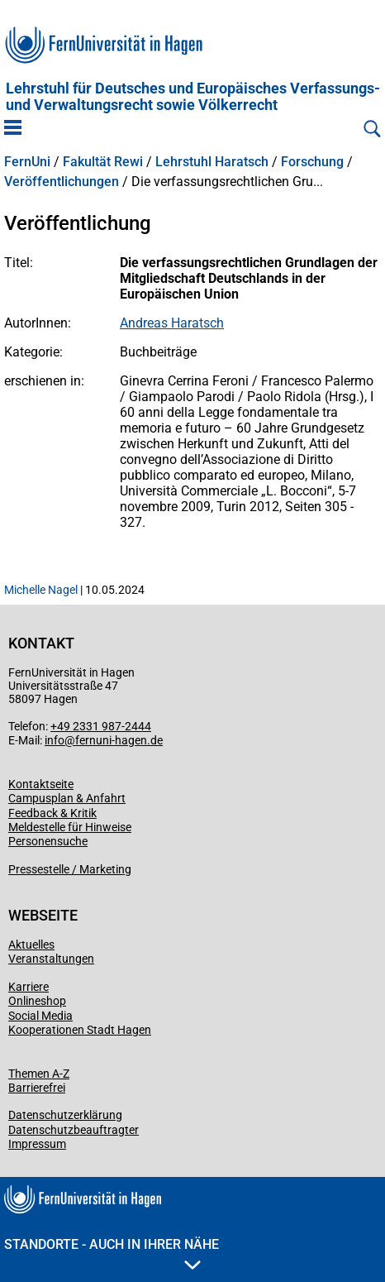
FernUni (27, 162)
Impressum (37, 1143)
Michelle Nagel (41, 589)
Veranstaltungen (51, 958)
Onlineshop (37, 1000)
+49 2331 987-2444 (100, 726)
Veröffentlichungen (61, 182)
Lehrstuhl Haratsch (212, 162)
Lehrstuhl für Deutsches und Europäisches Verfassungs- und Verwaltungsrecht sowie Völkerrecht (193, 96)
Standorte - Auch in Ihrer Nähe (111, 1253)
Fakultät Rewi (103, 162)
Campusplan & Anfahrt (67, 798)
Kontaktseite (41, 784)
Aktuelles (31, 944)
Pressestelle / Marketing (69, 869)
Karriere (28, 986)
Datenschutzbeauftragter (73, 1129)
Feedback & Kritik (52, 813)
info (54, 740)
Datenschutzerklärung (65, 1115)
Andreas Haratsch (172, 323)
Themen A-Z (38, 1073)
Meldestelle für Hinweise (69, 827)
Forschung (312, 162)
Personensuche (48, 841)
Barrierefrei (36, 1087)
